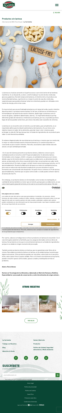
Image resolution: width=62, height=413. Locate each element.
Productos (36, 344)
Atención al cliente (8, 351)
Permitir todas (50, 224)
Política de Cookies (30, 390)
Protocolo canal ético (30, 398)
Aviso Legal (30, 383)
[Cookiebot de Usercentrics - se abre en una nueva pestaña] (53, 188)
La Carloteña (6, 340)
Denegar (30, 224)
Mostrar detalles (52, 219)
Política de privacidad (30, 387)
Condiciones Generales (30, 401)
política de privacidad (25, 379)
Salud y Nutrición (39, 340)
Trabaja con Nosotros (9, 344)
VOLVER (56, 12)
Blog (3, 347)
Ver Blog (31, 320)
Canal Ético (30, 394)
